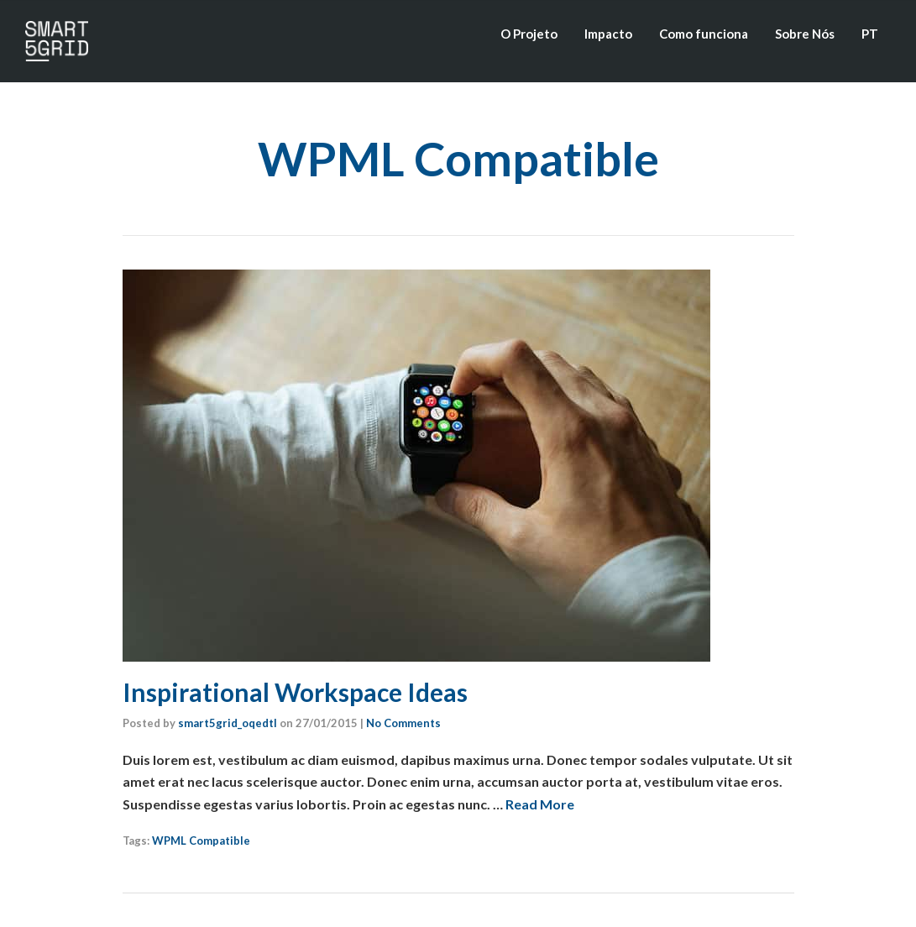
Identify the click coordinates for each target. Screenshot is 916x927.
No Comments (403, 723)
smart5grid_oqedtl (227, 723)
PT (869, 33)
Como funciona (703, 33)
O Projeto (528, 33)
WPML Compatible (201, 840)
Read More (539, 804)
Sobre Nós (805, 33)
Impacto (608, 33)
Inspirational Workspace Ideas (295, 692)
